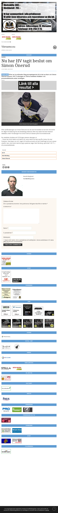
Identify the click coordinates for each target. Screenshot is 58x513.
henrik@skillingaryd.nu (28, 178)
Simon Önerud (6, 158)
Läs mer (47, 510)
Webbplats (6, 237)
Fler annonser (5, 42)
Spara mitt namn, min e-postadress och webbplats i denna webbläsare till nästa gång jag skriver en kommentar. (28, 240)
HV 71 (3, 152)
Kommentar (7, 206)
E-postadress (8, 233)
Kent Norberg (5, 155)
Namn (5, 228)
